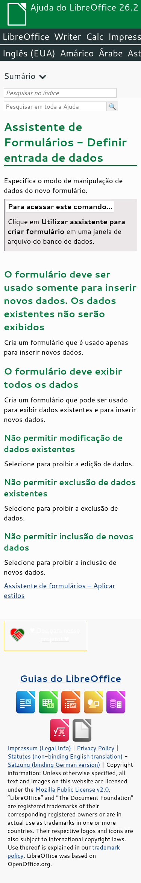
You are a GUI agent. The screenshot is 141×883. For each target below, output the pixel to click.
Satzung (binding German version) (54, 764)
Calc (95, 36)
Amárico (77, 53)
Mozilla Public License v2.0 (72, 789)
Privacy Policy (95, 748)
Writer (67, 36)
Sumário (20, 76)
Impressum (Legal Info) (39, 748)
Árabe (111, 53)
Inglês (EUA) (28, 53)
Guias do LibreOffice (70, 678)
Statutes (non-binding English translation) (65, 756)
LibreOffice (25, 36)
